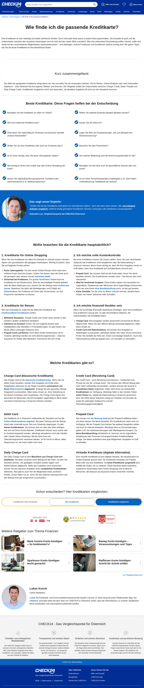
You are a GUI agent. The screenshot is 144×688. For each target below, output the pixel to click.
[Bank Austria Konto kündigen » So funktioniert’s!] (36, 543)
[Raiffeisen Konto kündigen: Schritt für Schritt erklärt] (107, 562)
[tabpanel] (72, 502)
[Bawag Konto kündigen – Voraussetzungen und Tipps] (107, 543)
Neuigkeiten (73, 677)
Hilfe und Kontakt (97, 674)
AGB (37, 681)
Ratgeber (5, 17)
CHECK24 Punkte (98, 681)
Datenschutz (47, 681)
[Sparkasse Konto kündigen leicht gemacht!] (36, 562)
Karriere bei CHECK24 (77, 681)
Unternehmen (73, 674)
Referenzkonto (17, 389)
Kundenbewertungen (77, 521)
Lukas (32, 598)
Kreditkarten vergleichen (118, 502)
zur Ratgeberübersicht (132, 575)
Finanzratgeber (15, 17)
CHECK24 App (97, 677)
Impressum (58, 681)
